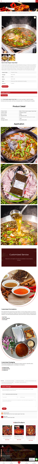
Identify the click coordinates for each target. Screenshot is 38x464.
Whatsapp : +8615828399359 (7, 455)
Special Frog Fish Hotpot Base (31, 436)
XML (27, 458)
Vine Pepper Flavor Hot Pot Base (20, 380)
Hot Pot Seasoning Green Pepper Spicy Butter (7, 382)
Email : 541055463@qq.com (7, 453)
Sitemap (23, 458)
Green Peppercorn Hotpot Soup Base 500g (20, 382)
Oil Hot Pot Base (14, 12)
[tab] (4, 95)
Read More (7, 439)
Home (9, 12)
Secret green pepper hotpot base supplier (30, 380)
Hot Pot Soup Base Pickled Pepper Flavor (6, 383)
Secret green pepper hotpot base (11, 394)
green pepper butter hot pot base (9, 380)
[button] (36, 433)
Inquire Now (5, 86)
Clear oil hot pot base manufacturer (7, 436)
